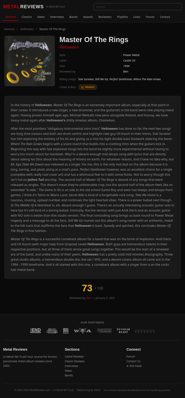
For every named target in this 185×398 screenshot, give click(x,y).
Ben (125, 71)
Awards (88, 17)
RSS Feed (133, 366)
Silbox (97, 390)
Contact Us (133, 361)
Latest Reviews (74, 356)
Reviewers (105, 17)
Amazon (87, 87)
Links (136, 17)
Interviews (57, 17)
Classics (27, 17)
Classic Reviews (75, 361)
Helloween (27, 29)
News (41, 17)
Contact (165, 17)
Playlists (122, 17)
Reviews (11, 17)
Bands (73, 17)
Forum (150, 17)
